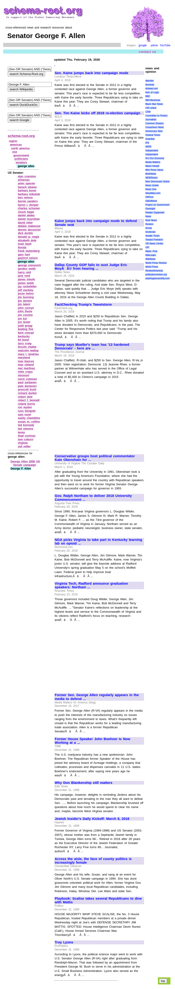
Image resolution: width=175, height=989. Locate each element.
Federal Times (152, 135)
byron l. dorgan (28, 205)
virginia (23, 442)
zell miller (24, 446)
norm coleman (27, 379)
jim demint (25, 300)
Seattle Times (152, 236)
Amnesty (149, 84)
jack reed (24, 275)
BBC (147, 96)
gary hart (24, 254)
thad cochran (26, 435)
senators (21, 162)
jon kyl (22, 318)
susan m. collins (29, 421)
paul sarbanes (27, 382)
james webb (26, 283)
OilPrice (149, 197)
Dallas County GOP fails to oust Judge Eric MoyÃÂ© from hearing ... (91, 267)
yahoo (154, 45)
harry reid (24, 272)
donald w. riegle (28, 236)
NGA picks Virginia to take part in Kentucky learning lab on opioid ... (98, 541)
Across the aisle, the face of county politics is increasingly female (93, 861)
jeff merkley (25, 290)
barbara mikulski (29, 194)
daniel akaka (26, 215)
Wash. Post (151, 251)
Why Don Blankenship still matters (83, 783)
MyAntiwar (150, 174)
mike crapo (25, 371)
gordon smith (27, 268)
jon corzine (25, 315)
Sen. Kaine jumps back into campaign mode (91, 73)
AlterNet (149, 81)
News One (150, 189)
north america (20, 148)
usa (14, 151)
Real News (151, 220)
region (13, 141)
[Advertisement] (93, 181)
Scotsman (150, 232)
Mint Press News (154, 170)
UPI (147, 247)
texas (21, 432)
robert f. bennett (28, 400)
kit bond (23, 339)
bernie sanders (28, 201)
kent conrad (26, 332)
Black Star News (154, 104)
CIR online (150, 108)
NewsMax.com (152, 193)
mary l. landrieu (28, 354)
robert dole (25, 396)
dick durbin (25, 233)
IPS (147, 143)
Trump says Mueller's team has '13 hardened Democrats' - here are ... (92, 346)
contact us (147, 52)
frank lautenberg (29, 251)
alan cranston (27, 176)
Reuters (149, 224)
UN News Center (154, 243)
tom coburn (25, 439)
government (21, 155)
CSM (147, 112)
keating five (25, 329)
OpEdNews (151, 201)
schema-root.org (21, 136)
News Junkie (152, 185)
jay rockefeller (27, 286)
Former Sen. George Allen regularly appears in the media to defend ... (97, 697)
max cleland (26, 364)
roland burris (26, 403)
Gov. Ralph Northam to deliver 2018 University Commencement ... (93, 497)
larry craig (24, 343)
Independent (151, 150)
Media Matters (152, 162)
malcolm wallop (28, 350)
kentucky (24, 336)
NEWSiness (151, 177)
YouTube (165, 45)
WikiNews (150, 259)
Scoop (148, 228)
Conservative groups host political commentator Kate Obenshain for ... (95, 458)
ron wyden (25, 407)
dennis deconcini (29, 229)
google (143, 45)
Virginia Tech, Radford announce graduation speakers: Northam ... (91, 585)
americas (16, 144)
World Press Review (156, 263)
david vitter (25, 222)
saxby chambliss (29, 418)
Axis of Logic (152, 92)
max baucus (26, 361)
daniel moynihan (29, 219)
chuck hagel (26, 212)
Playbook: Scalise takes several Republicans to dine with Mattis (98, 900)
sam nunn (24, 414)
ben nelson (25, 197)
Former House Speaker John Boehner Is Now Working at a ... (92, 741)
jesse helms (26, 293)
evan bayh (24, 243)
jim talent (24, 304)
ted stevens (25, 428)
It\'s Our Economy (154, 158)
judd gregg (25, 325)
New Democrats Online (157, 181)
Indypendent (151, 154)
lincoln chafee (27, 347)
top (163, 981)
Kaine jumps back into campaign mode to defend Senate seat (96, 223)
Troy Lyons (64, 942)
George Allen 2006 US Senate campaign (25, 463)
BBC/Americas (152, 100)
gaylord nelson (28, 258)
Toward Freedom (154, 239)
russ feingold (26, 411)
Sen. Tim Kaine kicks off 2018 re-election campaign (97, 113)
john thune (25, 311)
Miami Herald (152, 166)
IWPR (148, 146)
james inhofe (26, 279)
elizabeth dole (27, 240)
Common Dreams (154, 123)
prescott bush (27, 389)
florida (22, 247)
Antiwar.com (151, 88)
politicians (21, 158)
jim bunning (26, 297)
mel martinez (26, 368)
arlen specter (26, 183)
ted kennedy (26, 425)
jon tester (24, 322)
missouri (23, 375)
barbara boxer (27, 190)
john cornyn (26, 308)
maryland (24, 357)
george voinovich (29, 265)
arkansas (24, 179)
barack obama (27, 187)
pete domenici (27, 386)
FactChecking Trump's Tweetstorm (83, 304)
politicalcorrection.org (156, 274)
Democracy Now (153, 131)
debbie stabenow (29, 226)
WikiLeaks (150, 255)
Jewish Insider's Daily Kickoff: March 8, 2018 (92, 819)
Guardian (150, 139)
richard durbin (27, 393)
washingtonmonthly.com (157, 278)
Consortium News (154, 127)
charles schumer (29, 208)
